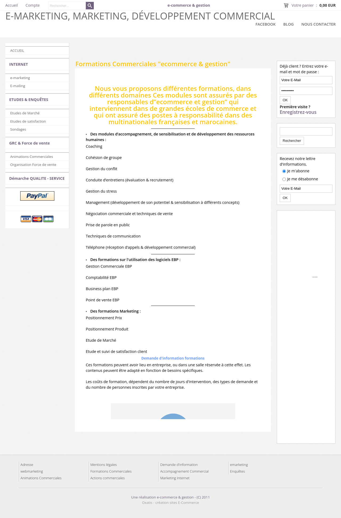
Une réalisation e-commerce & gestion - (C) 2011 (170, 497)
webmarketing (32, 471)
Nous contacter (318, 24)
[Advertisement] (205, 51)
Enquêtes (237, 471)
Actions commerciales (107, 478)
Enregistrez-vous (298, 112)
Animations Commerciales (31, 156)
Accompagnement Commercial (184, 471)
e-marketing (20, 77)
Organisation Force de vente (33, 164)
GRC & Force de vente (29, 143)
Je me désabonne (302, 178)
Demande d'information (179, 464)
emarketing (239, 464)
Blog (288, 24)
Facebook (265, 24)
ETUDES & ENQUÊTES (28, 99)
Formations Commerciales (111, 471)
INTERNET (18, 64)
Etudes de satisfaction (28, 121)
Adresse (27, 464)
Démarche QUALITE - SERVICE (36, 178)
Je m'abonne (298, 170)
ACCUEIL (17, 50)
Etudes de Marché (25, 113)
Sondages (18, 129)
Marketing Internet (174, 478)
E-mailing (17, 85)
